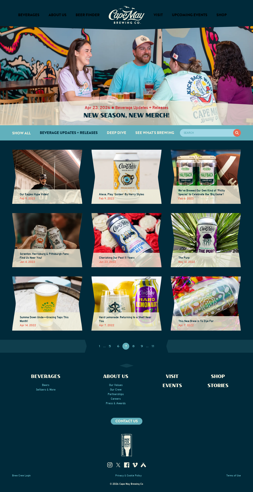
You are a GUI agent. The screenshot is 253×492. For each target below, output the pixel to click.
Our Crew (115, 389)
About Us (115, 377)
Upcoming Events (189, 15)
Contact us (126, 421)
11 (153, 346)
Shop (221, 15)
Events (172, 386)
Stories (218, 386)
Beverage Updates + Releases (69, 133)
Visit (158, 15)
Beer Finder (88, 15)
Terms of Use (233, 475)
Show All (21, 133)
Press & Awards (116, 403)
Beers (45, 385)
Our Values (116, 385)
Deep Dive (116, 133)
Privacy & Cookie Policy (128, 475)
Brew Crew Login (21, 475)
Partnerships (116, 394)
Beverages (28, 15)
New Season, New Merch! (126, 115)
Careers (116, 398)
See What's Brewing (154, 133)
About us (57, 15)
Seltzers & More (46, 389)
